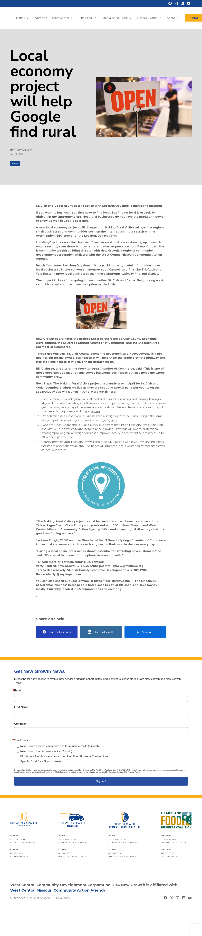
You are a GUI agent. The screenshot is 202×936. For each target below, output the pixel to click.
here (97, 411)
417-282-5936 (16, 853)
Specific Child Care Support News (40, 761)
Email (18, 690)
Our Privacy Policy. (132, 772)
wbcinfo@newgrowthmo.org (123, 856)
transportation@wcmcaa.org (72, 856)
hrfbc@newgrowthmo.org (174, 856)
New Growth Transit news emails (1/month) (46, 751)
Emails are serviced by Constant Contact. (107, 772)
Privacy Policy (62, 897)
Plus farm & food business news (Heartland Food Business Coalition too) (64, 756)
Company (20, 723)
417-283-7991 (64, 853)
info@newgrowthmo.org (22, 856)
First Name (21, 707)
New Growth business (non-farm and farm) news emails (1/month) (60, 746)
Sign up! (101, 781)
